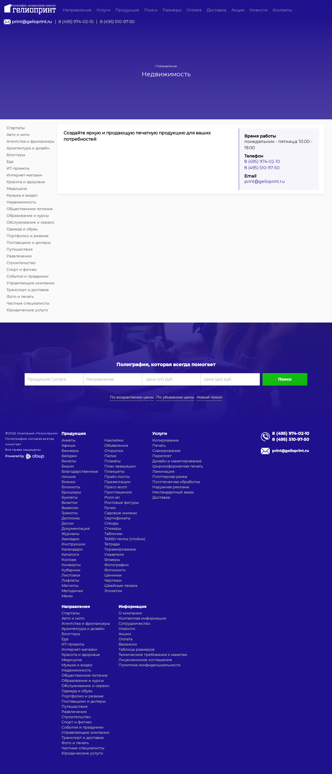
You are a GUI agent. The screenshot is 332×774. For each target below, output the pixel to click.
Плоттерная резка (169, 476)
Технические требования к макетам (153, 654)
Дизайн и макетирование (177, 461)
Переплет (161, 456)
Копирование (165, 440)
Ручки (110, 507)
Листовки (70, 575)
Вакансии (128, 644)
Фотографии (116, 565)
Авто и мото (18, 134)
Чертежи (113, 580)
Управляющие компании (30, 283)
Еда (9, 161)
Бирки (67, 466)
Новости (258, 10)
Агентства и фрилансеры (30, 141)
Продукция (127, 10)
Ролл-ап (112, 497)
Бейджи (69, 456)
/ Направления (166, 66)
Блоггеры (15, 155)
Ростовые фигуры (121, 502)
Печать (159, 445)
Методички (72, 590)
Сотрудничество (134, 623)
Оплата (194, 10)
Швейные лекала (120, 585)
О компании (130, 613)
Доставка (216, 10)
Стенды (111, 523)
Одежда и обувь (22, 229)
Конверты (71, 565)
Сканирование (166, 450)
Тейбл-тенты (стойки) (124, 539)
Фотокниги (115, 570)
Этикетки (113, 590)
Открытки (113, 450)
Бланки (68, 482)
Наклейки (113, 440)
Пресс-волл (115, 487)
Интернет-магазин (24, 175)
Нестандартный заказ (172, 492)
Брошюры (71, 492)
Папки (110, 456)
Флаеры (112, 559)
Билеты (68, 461)
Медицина (16, 188)
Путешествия (19, 249)
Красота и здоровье (25, 182)
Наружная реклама (170, 487)
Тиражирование (120, 549)
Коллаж (68, 559)
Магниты (69, 585)
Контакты (282, 10)
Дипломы (70, 518)
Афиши (68, 445)
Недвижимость (21, 202)
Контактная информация (142, 618)
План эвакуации (120, 466)
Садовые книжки (120, 513)
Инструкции (73, 544)
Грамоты (69, 513)
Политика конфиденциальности (150, 665)
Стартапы (15, 128)
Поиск (150, 10)
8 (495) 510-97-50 (117, 21)
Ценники (113, 575)
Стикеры (112, 528)
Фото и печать (20, 296)
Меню (67, 596)
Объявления (116, 445)
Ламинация (163, 471)
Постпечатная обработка (176, 482)
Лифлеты (70, 580)
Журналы (70, 533)
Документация (75, 528)
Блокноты (70, 487)
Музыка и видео (21, 195)
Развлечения (18, 256)
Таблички (113, 533)
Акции (237, 10)
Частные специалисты (27, 303)
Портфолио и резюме (27, 236)
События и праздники (27, 276)
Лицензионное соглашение (145, 659)
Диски (67, 523)
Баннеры (70, 450)
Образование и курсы (27, 215)
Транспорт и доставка (27, 289)
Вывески (69, 507)
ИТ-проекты (17, 168)
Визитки (69, 502)
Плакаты (112, 461)
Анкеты (68, 440)
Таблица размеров (137, 649)
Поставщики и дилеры (28, 242)
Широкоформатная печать (177, 466)
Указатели (114, 554)
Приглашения (118, 492)
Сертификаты (117, 518)
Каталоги (70, 554)
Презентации (117, 482)
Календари (72, 549)
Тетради (112, 544)
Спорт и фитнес (21, 269)
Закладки (70, 539)
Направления (77, 10)
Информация (132, 606)
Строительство (21, 263)
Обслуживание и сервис (30, 222)
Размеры (172, 10)
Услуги (103, 10)
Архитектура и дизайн (27, 148)
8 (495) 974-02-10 (76, 21)
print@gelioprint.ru (32, 21)
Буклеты (69, 497)
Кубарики (70, 570)
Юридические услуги (27, 310)
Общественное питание (29, 209)
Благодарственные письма (79, 474)
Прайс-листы (117, 476)
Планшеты (114, 471)
